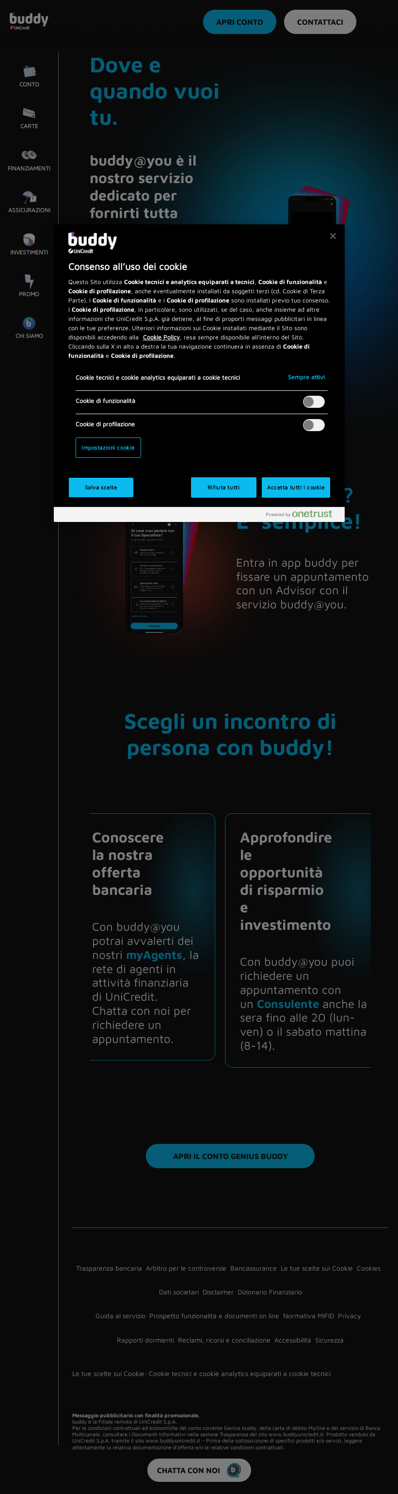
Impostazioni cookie (108, 447)
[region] (199, 373)
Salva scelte (101, 487)
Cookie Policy (161, 337)
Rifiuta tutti (223, 487)
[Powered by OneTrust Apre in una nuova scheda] (303, 516)
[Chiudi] (333, 236)
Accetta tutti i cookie (296, 487)
